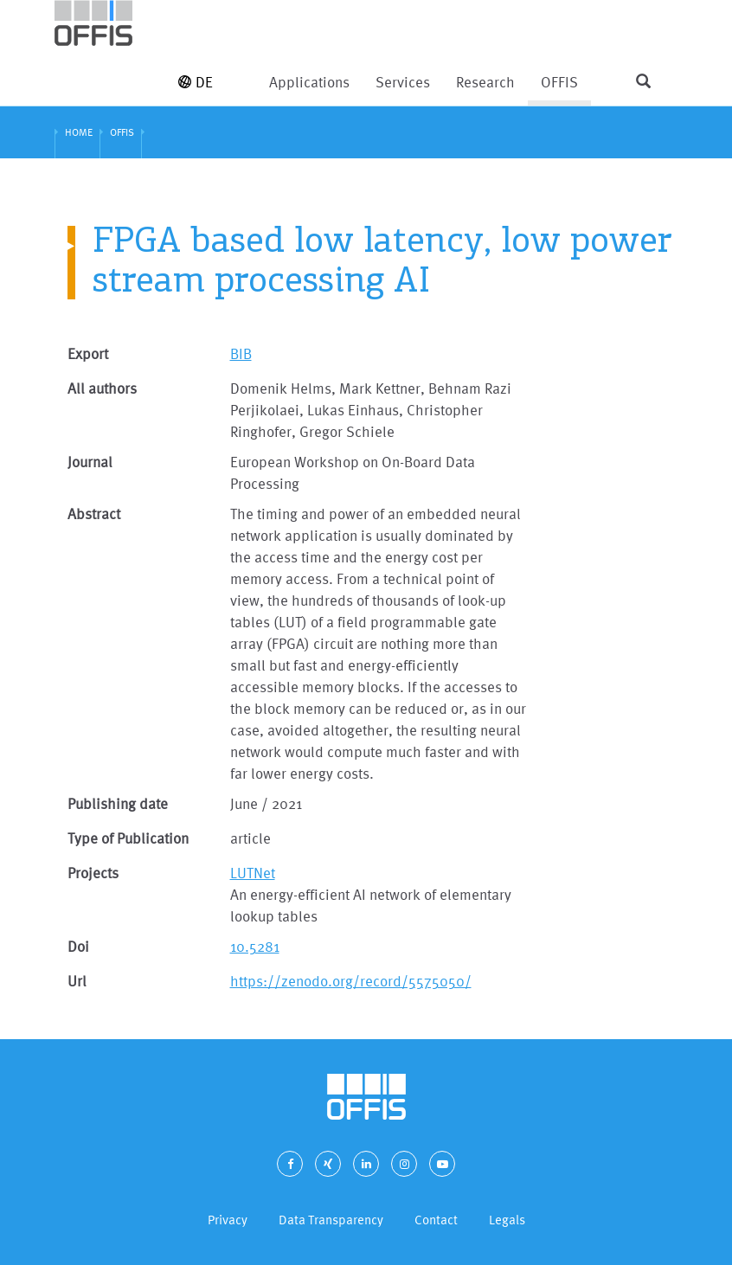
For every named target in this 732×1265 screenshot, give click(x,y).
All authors (102, 388)
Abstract (93, 513)
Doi (78, 946)
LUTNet (252, 872)
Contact (436, 1219)
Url (77, 981)
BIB (241, 353)
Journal (89, 461)
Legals (507, 1219)
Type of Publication (128, 838)
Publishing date (117, 803)
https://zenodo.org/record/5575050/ (351, 981)
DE (195, 82)
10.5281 (254, 946)
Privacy (227, 1219)
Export (87, 353)
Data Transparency (331, 1219)
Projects (93, 872)
